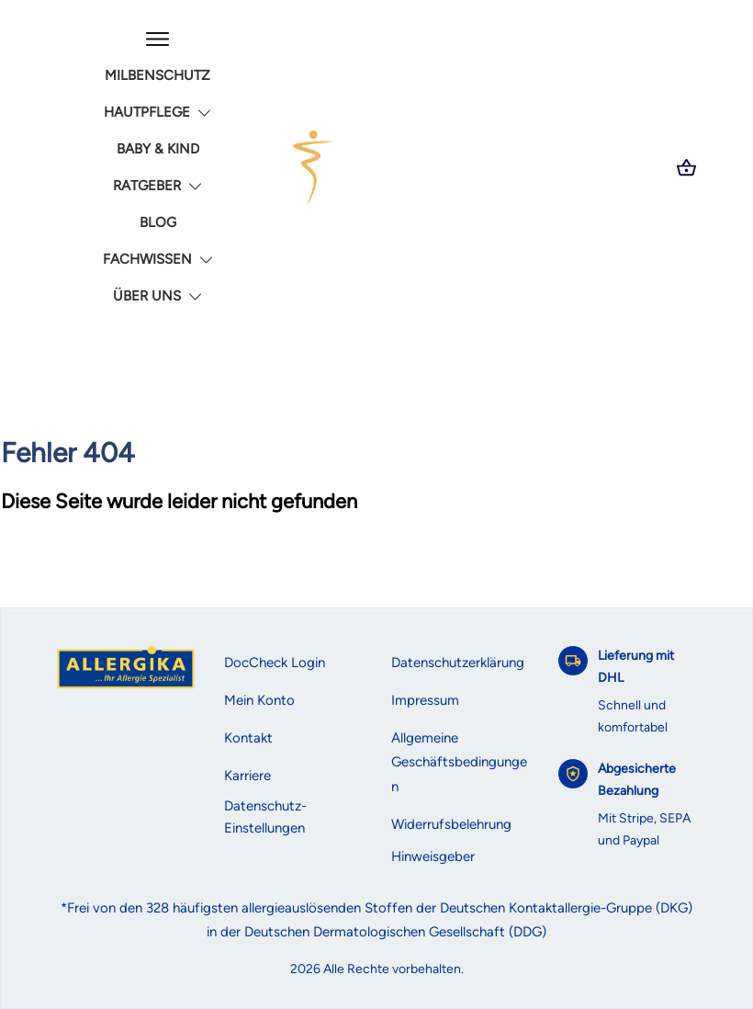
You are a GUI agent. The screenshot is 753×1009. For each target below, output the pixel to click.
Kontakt (248, 738)
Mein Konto (259, 700)
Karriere (247, 775)
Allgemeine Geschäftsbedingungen (459, 762)
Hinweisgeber (433, 856)
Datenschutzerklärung (457, 662)
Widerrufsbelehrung (451, 824)
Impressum (425, 700)
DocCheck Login (274, 662)
